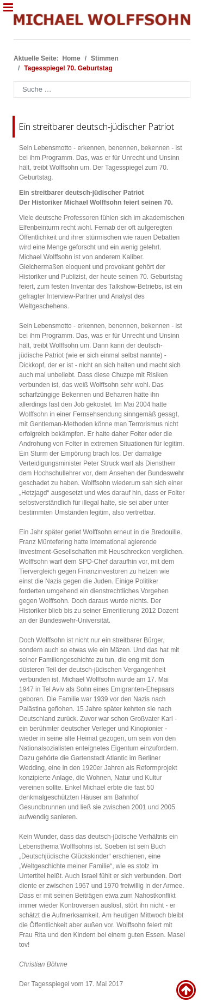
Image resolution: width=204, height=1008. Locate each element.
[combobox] (102, 89)
